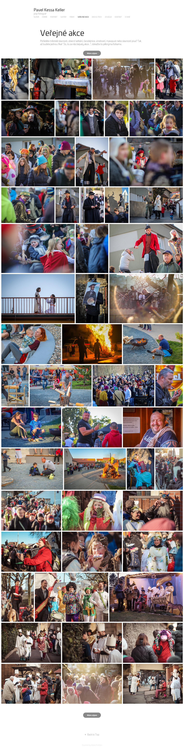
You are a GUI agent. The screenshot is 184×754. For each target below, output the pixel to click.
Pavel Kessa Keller (49, 9)
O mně (127, 17)
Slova (36, 17)
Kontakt (118, 17)
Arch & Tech (97, 17)
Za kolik (108, 17)
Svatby (64, 17)
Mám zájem (92, 53)
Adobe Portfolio (96, 745)
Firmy (72, 17)
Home (44, 17)
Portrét (53, 17)
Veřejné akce (83, 17)
